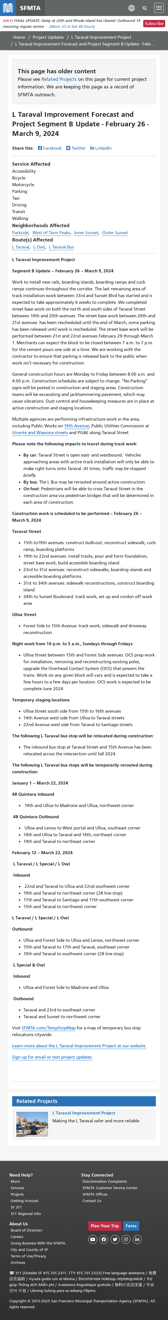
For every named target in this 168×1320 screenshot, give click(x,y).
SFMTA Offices (95, 1194)
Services (17, 1188)
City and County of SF (29, 1249)
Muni (15, 1181)
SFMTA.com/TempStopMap (49, 1028)
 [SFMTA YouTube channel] (92, 1239)
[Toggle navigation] (159, 8)
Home (19, 37)
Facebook (52, 148)
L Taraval (20, 247)
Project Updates (48, 37)
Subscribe (154, 23)
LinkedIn (103, 148)
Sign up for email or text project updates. (52, 1057)
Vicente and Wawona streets (40, 432)
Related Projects (59, 79)
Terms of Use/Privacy (28, 1256)
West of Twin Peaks (51, 232)
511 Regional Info (26, 1213)
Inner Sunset (86, 232)
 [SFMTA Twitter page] (115, 1239)
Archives (18, 1262)
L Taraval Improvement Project (101, 37)
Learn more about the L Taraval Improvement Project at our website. (79, 1045)
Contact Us (92, 1200)
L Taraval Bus (61, 247)
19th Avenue (76, 425)
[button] (131, 7)
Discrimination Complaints (105, 1181)
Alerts (8, 20)
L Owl (39, 247)
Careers (17, 1236)
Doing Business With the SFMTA (38, 1243)
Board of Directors (26, 1230)
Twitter (79, 148)
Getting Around (24, 1200)
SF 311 (16, 1207)
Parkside (20, 232)
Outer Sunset (115, 232)
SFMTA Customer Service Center (110, 1188)
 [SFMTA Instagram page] (126, 1239)
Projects (17, 1194)
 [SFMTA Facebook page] (103, 1239)
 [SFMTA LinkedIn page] (137, 1239)
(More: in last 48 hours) (72, 26)
